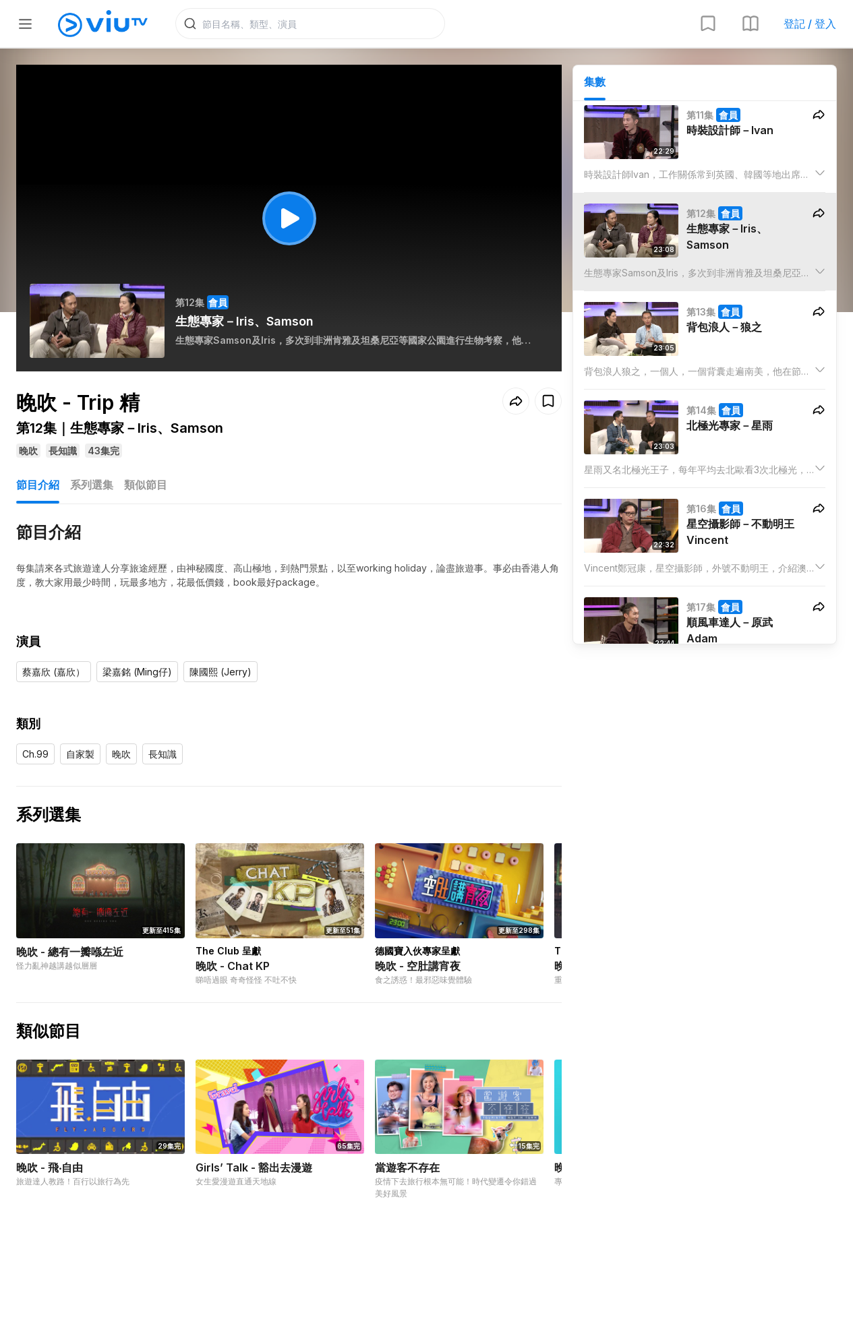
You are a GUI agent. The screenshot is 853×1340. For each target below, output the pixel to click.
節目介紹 (37, 484)
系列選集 (91, 484)
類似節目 (145, 484)
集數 (595, 81)
